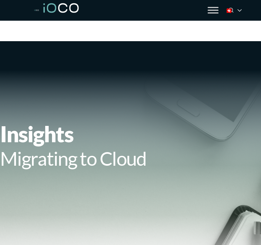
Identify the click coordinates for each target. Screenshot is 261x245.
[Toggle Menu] (213, 10)
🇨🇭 (238, 10)
